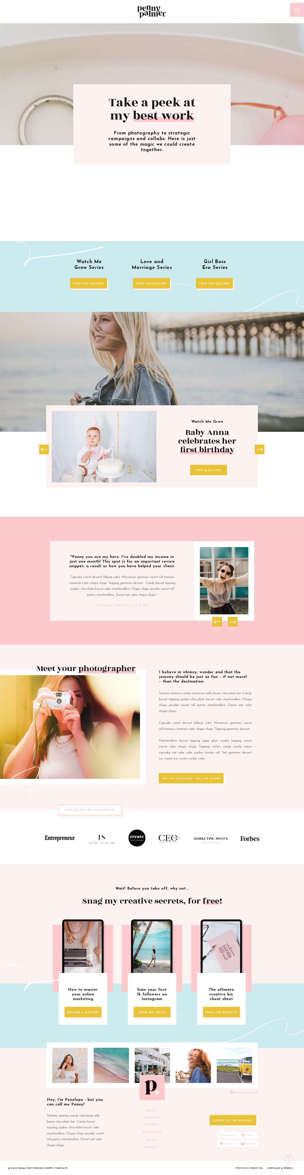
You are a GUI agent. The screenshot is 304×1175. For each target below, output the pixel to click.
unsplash (273, 1168)
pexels (288, 1168)
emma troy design (30, 1168)
